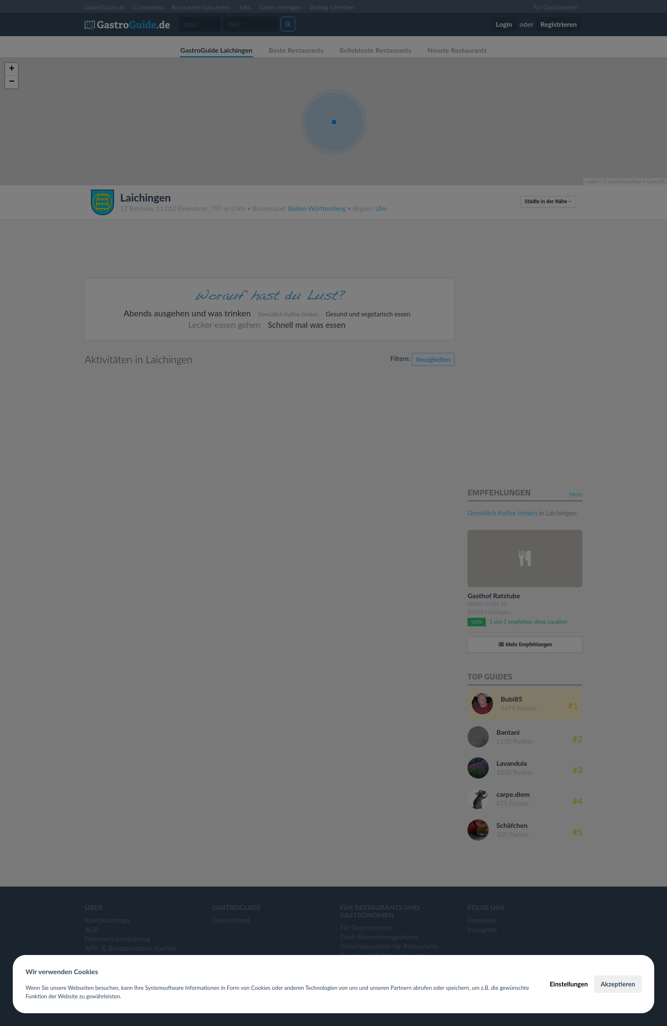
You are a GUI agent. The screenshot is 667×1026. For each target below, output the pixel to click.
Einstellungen (569, 984)
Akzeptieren (618, 984)
